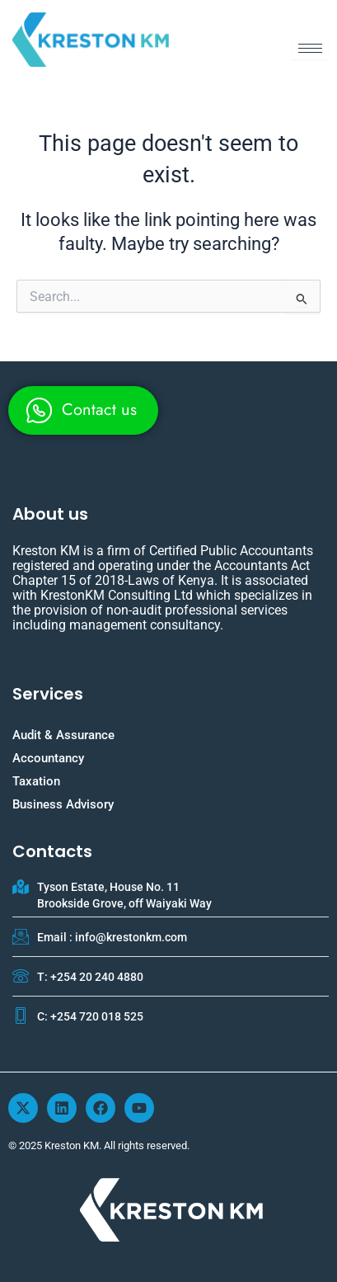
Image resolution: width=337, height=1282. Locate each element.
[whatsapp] (83, 410)
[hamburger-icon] (310, 48)
